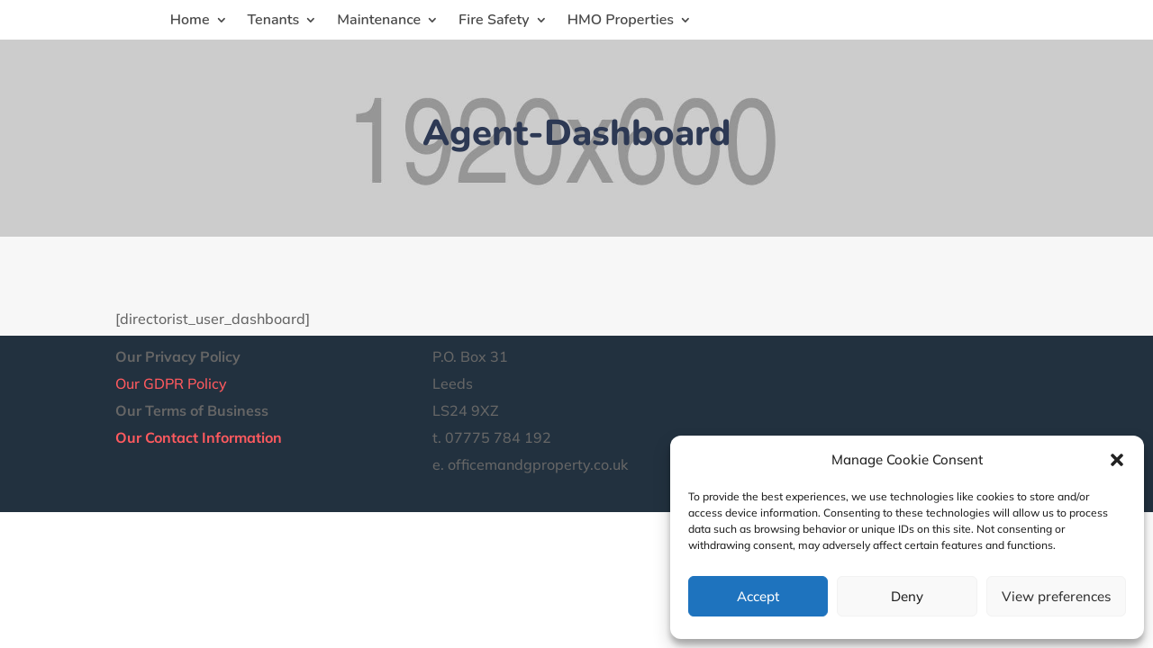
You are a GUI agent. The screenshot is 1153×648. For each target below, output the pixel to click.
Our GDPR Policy (171, 383)
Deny (907, 596)
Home (190, 22)
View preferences (1056, 596)
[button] (1117, 460)
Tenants (274, 22)
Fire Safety (494, 22)
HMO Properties (620, 22)
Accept (758, 596)
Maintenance (379, 22)
